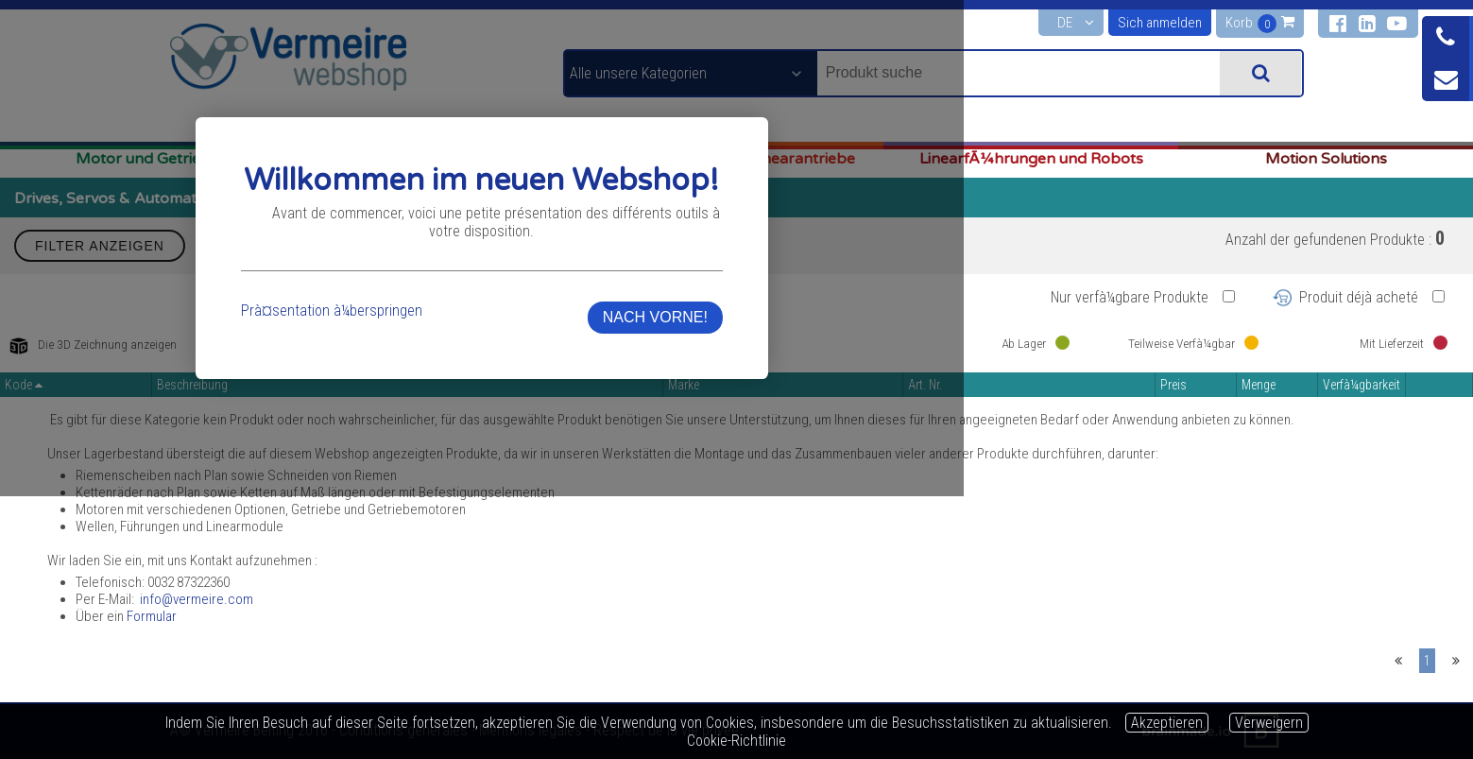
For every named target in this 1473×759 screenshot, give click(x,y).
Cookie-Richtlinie (736, 741)
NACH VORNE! (1037, 440)
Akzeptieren (1167, 723)
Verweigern (1269, 723)
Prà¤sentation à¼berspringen (459, 433)
